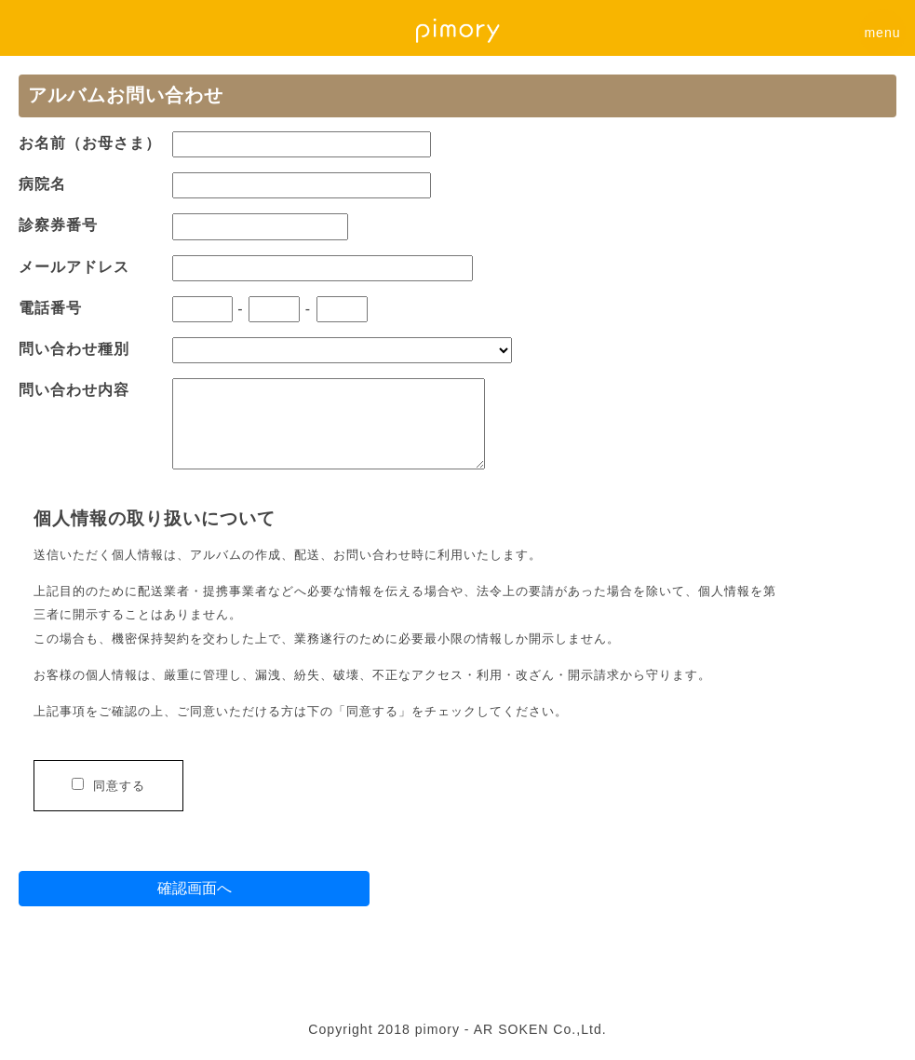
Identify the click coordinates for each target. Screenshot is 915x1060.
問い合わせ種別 (74, 349)
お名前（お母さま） (90, 143)
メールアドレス (74, 267)
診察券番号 (58, 225)
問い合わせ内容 (74, 390)
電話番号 (50, 308)
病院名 (42, 184)
